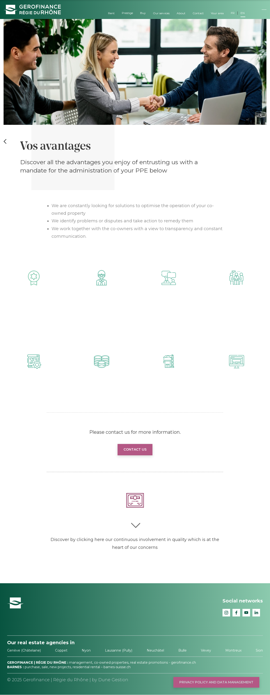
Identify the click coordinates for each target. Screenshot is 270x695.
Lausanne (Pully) (118, 650)
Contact (198, 13)
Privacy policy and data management (216, 682)
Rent (111, 13)
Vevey (206, 650)
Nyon (86, 650)
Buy (143, 13)
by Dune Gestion (110, 679)
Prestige (127, 13)
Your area (217, 13)
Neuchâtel (155, 650)
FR (233, 13)
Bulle (182, 650)
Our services (161, 13)
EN (243, 13)
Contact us (135, 449)
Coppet (61, 650)
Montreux (233, 650)
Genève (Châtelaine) (24, 650)
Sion (259, 650)
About (181, 13)
